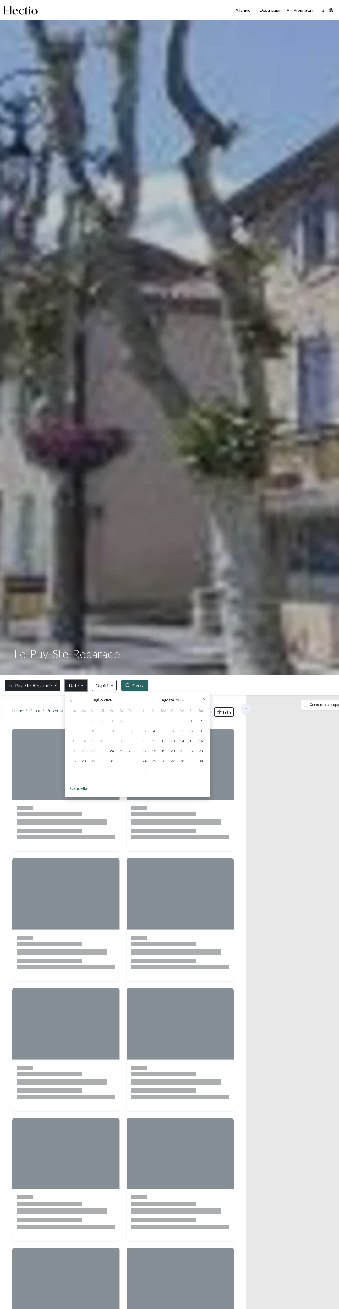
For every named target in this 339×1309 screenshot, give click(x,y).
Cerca (36, 712)
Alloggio (243, 10)
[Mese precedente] (73, 700)
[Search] (322, 10)
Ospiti (102, 685)
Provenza (56, 712)
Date (74, 685)
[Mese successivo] (202, 700)
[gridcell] (93, 722)
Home (19, 712)
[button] (288, 10)
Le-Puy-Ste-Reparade (30, 685)
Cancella (79, 788)
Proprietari (303, 10)
